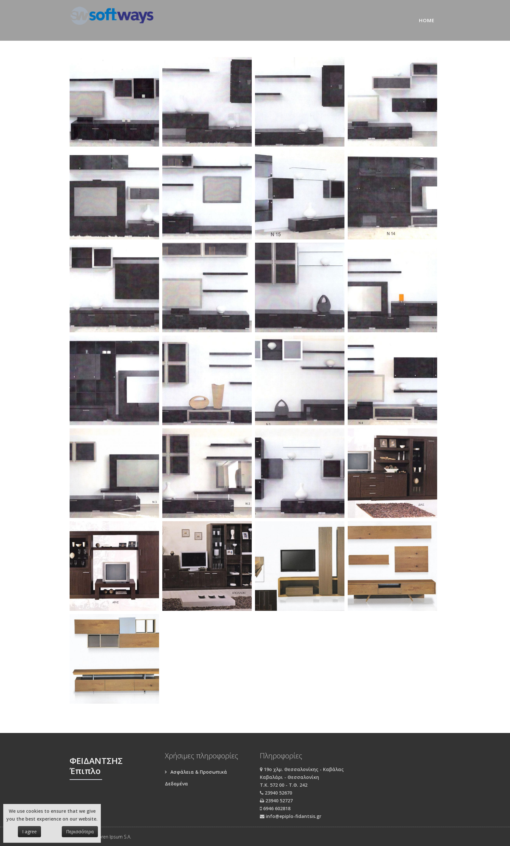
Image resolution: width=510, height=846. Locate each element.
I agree (29, 831)
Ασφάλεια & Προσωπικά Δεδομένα (196, 778)
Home (427, 20)
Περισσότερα (80, 831)
